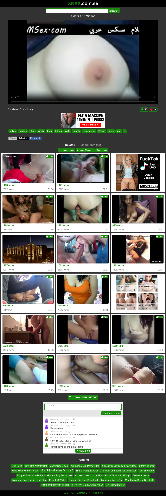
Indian (12, 131)
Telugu (58, 131)
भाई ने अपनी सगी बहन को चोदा (55, 485)
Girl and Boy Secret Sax (59, 475)
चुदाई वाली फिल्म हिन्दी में (36, 466)
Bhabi (33, 131)
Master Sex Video (59, 466)
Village (101, 131)
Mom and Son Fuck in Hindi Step (29, 480)
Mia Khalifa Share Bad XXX (139, 480)
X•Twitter (23, 138)
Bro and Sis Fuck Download (83, 480)
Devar (111, 131)
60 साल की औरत (146, 466)
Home (66, 493)
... (125, 131)
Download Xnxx (141, 475)
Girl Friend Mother (115, 485)
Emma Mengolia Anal (87, 471)
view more (83, 451)
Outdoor (23, 131)
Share (12, 138)
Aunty (41, 131)
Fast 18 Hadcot (146, 471)
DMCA (81, 493)
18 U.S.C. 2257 (95, 493)
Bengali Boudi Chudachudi (31, 475)
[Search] (77, 10)
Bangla (76, 131)
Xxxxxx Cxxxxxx (85, 150)
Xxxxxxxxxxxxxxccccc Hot (88, 475)
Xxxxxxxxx (101, 150)
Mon (118, 131)
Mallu (67, 131)
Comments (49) (91, 144)
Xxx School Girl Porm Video (85, 466)
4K (144, 109)
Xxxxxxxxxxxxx (66, 150)
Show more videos (83, 397)
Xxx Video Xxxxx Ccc (111, 480)
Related (70, 144)
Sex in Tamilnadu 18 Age (117, 475)
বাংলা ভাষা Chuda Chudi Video (87, 485)
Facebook (35, 138)
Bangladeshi (89, 131)
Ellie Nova (17, 466)
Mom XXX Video (57, 480)
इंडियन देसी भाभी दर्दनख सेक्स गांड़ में (56, 471)
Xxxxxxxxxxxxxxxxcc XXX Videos (119, 466)
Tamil (49, 131)
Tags (73, 493)
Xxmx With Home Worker (25, 471)
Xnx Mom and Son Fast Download (118, 471)
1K (153, 109)
